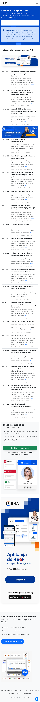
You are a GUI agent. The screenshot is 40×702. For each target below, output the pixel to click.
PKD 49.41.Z (5, 224)
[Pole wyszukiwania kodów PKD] (20, 23)
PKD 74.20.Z (5, 336)
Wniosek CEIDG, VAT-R (30, 690)
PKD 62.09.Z (5, 109)
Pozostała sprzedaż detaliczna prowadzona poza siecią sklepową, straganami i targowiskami (22, 93)
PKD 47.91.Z (5, 72)
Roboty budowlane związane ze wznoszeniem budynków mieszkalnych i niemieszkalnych (23, 387)
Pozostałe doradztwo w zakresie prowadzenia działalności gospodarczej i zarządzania (23, 305)
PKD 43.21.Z (5, 321)
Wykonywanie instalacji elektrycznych (23, 321)
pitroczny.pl (18, 690)
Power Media (27, 693)
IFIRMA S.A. (26, 697)
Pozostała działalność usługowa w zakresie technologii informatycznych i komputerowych (23, 111)
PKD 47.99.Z (5, 90)
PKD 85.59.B (5, 350)
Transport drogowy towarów (20, 224)
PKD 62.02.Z (5, 156)
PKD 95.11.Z (5, 286)
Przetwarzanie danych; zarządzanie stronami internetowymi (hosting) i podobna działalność (22, 175)
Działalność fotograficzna (19, 336)
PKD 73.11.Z (5, 239)
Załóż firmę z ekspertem (20, 448)
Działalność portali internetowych (22, 191)
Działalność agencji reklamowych (21, 239)
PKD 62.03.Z (5, 269)
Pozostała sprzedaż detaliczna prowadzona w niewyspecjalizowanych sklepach (23, 208)
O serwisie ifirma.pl (14, 693)
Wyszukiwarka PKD (6, 690)
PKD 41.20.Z (5, 385)
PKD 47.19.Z (5, 206)
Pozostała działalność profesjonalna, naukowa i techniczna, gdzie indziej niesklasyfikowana (22, 369)
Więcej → (32, 84)
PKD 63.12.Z (5, 191)
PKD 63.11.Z (5, 172)
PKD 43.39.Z (5, 253)
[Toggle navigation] (37, 2)
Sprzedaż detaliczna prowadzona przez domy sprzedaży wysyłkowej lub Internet (23, 74)
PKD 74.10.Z (5, 404)
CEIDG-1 (28, 13)
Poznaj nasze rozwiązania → (12, 641)
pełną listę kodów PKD (27, 39)
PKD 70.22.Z (5, 303)
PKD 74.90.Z (5, 367)
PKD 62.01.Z (5, 139)
